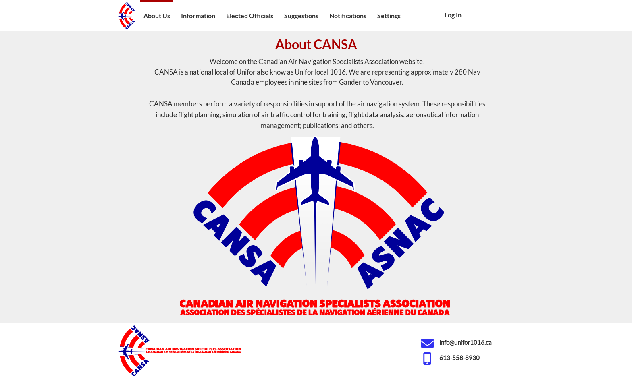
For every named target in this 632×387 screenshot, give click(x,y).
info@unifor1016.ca (465, 342)
